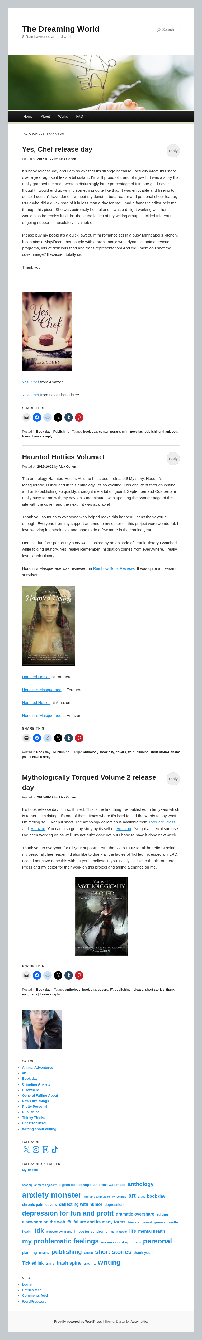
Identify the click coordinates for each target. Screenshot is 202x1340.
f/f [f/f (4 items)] (69, 1222)
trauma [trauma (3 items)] (90, 1263)
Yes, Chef (30, 382)
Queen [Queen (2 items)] (88, 1252)
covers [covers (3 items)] (51, 1205)
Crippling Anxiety (36, 1084)
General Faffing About (40, 1095)
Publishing (61, 431)
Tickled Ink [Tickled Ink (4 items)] (33, 1263)
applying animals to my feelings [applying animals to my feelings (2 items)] (105, 1196)
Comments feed (35, 1296)
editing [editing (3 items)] (162, 1214)
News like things (35, 1101)
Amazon (38, 828)
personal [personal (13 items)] (157, 1241)
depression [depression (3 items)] (114, 1205)
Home (28, 116)
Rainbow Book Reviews (114, 568)
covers (121, 752)
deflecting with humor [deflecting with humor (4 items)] (80, 1204)
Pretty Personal (34, 1106)
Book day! (43, 431)
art (24, 1073)
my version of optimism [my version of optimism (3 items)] (121, 1242)
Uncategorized (34, 1123)
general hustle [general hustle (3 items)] (166, 1222)
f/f (129, 752)
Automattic (138, 1321)
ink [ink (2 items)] (112, 1231)
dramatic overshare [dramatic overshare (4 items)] (135, 1214)
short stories (160, 752)
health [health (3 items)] (27, 1231)
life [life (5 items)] (132, 1231)
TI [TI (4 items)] (154, 1252)
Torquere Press (161, 822)
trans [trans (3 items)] (50, 1263)
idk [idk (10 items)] (39, 1230)
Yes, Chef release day (57, 149)
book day (90, 431)
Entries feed (32, 1290)
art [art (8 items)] (132, 1195)
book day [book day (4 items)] (156, 1196)
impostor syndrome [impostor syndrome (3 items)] (90, 1231)
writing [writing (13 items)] (109, 1262)
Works (63, 116)
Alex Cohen (67, 159)
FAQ (79, 116)
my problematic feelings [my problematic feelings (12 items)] (60, 1241)
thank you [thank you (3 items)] (142, 1253)
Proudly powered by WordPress (78, 1321)
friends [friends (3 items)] (133, 1222)
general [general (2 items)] (147, 1222)
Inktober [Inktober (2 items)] (121, 1231)
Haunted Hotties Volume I (63, 457)
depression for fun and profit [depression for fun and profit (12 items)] (68, 1213)
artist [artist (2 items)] (141, 1196)
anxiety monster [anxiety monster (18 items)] (52, 1194)
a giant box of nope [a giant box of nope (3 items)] (75, 1185)
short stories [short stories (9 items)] (113, 1251)
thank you (169, 431)
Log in (27, 1284)
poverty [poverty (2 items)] (44, 1252)
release (137, 989)
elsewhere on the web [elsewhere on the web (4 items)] (43, 1222)
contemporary (109, 431)
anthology (90, 752)
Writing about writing (39, 1129)
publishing (152, 431)
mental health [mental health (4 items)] (151, 1231)
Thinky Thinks (33, 1118)
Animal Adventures (37, 1067)
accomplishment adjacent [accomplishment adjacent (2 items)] (39, 1185)
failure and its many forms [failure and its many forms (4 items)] (99, 1222)
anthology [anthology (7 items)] (141, 1184)
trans (26, 436)
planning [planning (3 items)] (29, 1253)
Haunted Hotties (36, 676)
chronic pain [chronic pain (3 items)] (32, 1205)
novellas (136, 431)
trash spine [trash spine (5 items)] (69, 1263)
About (45, 116)
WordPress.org (34, 1301)
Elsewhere (30, 1090)
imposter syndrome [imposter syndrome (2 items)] (59, 1231)
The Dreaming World (61, 29)
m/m (125, 431)
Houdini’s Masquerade (42, 689)
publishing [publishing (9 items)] (66, 1251)
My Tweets (30, 1170)
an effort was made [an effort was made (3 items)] (109, 1185)
